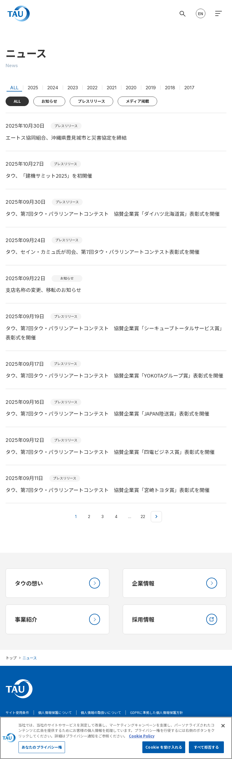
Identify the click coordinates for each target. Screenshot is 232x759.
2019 (151, 87)
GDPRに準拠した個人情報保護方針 (156, 712)
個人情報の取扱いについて (101, 712)
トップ (11, 658)
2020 (131, 87)
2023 (73, 87)
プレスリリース (91, 101)
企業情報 (174, 583)
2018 (170, 87)
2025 (33, 87)
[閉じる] (223, 728)
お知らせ (49, 101)
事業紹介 (57, 619)
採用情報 (174, 619)
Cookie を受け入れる (163, 750)
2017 (189, 87)
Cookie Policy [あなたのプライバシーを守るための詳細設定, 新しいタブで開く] (141, 738)
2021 (112, 87)
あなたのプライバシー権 (42, 750)
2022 (92, 87)
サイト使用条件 (17, 712)
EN (200, 13)
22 (143, 516)
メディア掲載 (137, 101)
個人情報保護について (55, 712)
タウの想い (57, 583)
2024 (52, 87)
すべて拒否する (206, 750)
